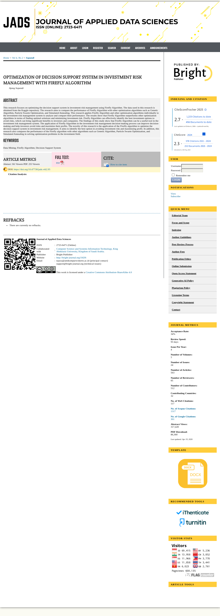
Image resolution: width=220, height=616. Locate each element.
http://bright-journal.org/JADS (71, 257)
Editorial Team (180, 215)
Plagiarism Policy (181, 287)
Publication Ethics (181, 259)
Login (85, 48)
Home (62, 48)
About (73, 48)
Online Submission (182, 266)
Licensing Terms (180, 295)
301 (172, 419)
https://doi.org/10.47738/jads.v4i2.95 (32, 169)
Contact (176, 309)
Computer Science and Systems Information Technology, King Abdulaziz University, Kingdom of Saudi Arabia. (87, 250)
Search (112, 48)
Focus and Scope (180, 222)
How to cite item (118, 164)
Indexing (176, 230)
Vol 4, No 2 (17, 57)
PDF (58, 163)
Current (125, 48)
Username (176, 166)
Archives (140, 48)
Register (98, 48)
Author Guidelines (181, 237)
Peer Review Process (182, 244)
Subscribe (175, 196)
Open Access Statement (184, 273)
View (173, 193)
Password (175, 170)
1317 (173, 411)
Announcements (158, 48)
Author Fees (178, 251)
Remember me (183, 175)
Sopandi (30, 57)
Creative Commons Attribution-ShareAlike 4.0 (109, 272)
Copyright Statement (183, 302)
